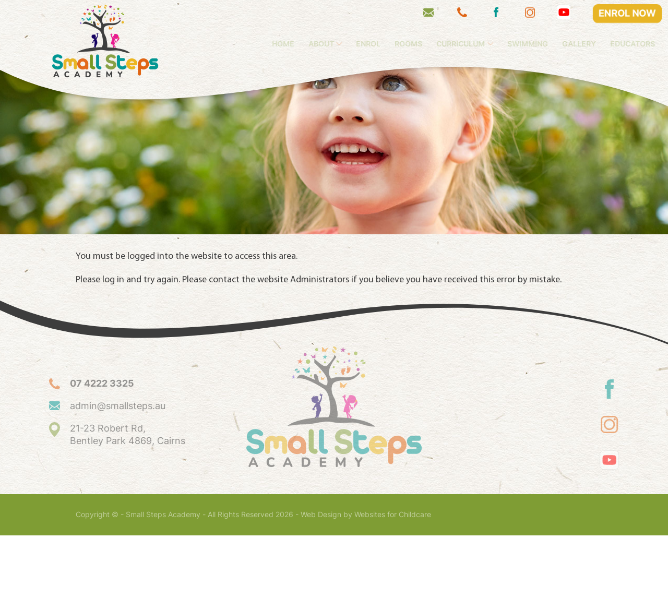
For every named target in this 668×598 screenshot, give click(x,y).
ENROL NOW (627, 13)
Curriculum (477, 44)
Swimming (544, 44)
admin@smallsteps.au (102, 468)
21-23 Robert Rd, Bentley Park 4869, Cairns (112, 497)
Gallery (596, 44)
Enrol (385, 44)
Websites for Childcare (392, 577)
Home (300, 44)
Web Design (321, 577)
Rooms (425, 44)
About (338, 44)
